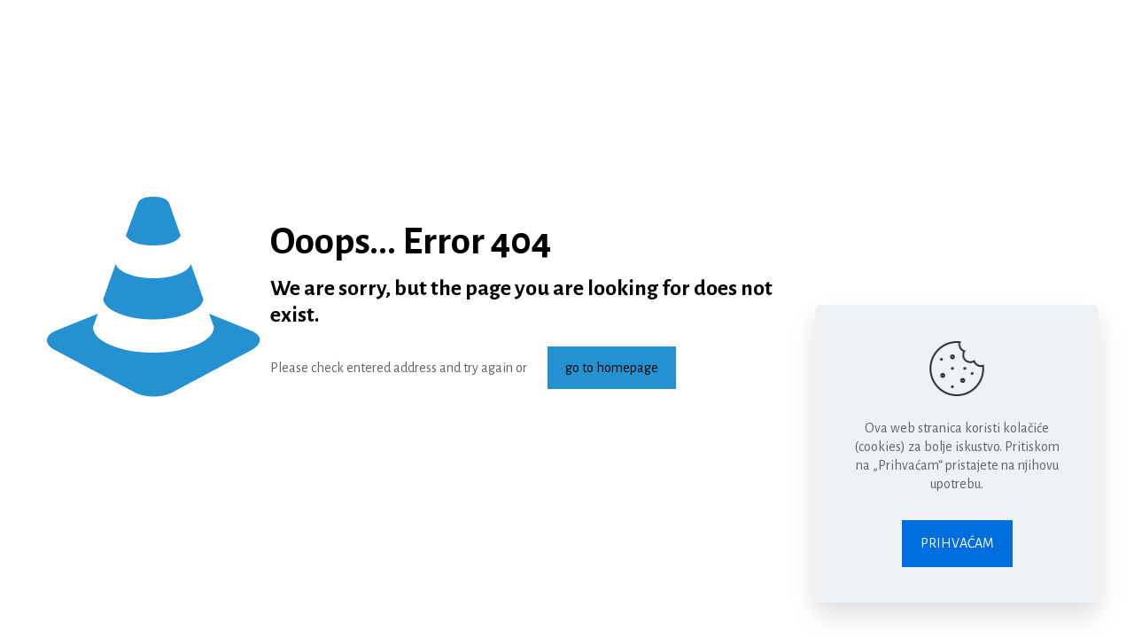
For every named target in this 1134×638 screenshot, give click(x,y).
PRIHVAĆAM (957, 543)
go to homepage (611, 368)
